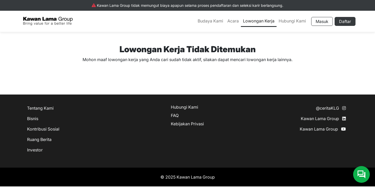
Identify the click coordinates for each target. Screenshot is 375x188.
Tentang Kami (40, 108)
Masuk (322, 21)
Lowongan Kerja (258, 21)
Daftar (345, 21)
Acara (233, 21)
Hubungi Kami (292, 21)
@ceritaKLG (331, 108)
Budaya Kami (210, 21)
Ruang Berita (39, 139)
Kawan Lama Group (323, 118)
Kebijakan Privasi (187, 123)
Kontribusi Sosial (43, 129)
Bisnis (32, 118)
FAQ (175, 115)
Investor (35, 149)
